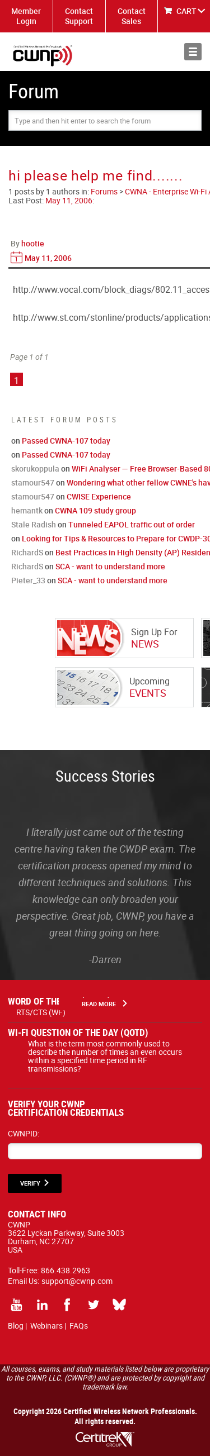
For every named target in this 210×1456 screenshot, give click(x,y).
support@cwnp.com (77, 1281)
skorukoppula (35, 468)
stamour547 (32, 482)
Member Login (26, 16)
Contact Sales (132, 16)
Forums (104, 191)
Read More (99, 1004)
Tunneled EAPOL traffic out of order (131, 524)
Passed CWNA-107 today (66, 440)
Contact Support (79, 16)
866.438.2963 (65, 1270)
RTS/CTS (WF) (41, 1012)
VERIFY (30, 1183)
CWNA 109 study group (95, 510)
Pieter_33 (28, 580)
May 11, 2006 (68, 200)
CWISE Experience (99, 496)
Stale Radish (33, 524)
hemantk (27, 510)
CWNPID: (23, 1133)
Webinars (46, 1325)
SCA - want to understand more (110, 566)
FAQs (78, 1325)
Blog (16, 1325)
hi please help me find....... (95, 175)
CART (186, 11)
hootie (32, 243)
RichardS (27, 552)
